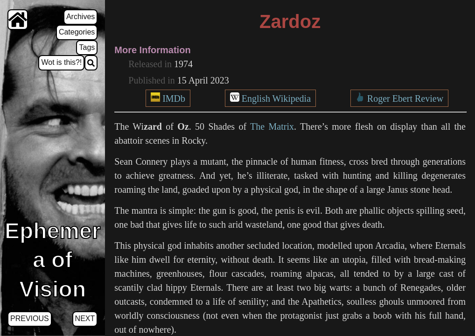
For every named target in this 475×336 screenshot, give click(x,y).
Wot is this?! (61, 62)
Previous (29, 318)
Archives (80, 17)
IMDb (173, 98)
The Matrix (272, 126)
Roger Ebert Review (405, 98)
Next (85, 318)
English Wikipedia (276, 98)
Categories (77, 32)
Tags (87, 47)
